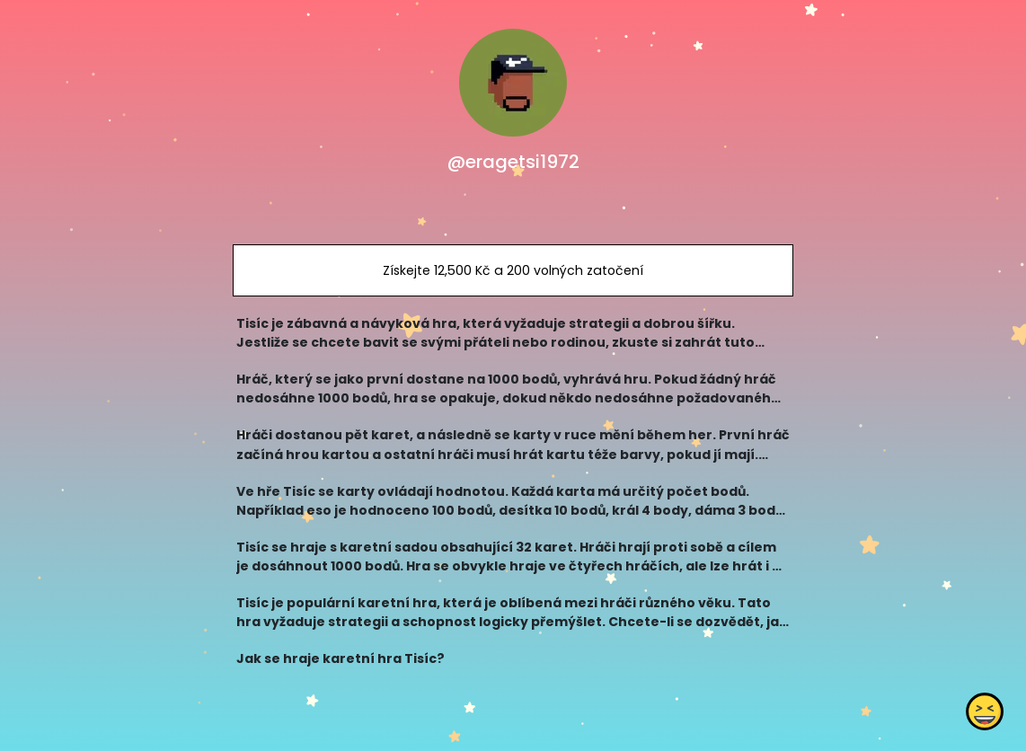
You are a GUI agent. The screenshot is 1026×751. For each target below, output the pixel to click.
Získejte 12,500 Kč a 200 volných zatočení (513, 270)
